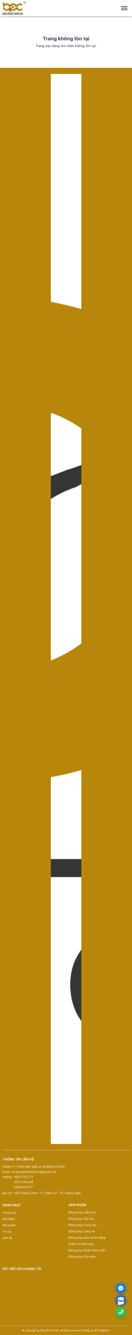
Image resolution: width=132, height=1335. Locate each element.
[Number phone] (120, 1312)
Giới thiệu (8, 1219)
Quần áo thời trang (81, 1244)
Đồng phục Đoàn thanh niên (87, 1250)
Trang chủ (9, 1212)
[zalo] (121, 1301)
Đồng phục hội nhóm (82, 1256)
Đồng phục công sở (82, 1231)
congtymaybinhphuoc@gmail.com (33, 1171)
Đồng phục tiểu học (82, 1218)
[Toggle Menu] (124, 8)
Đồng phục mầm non (82, 1212)
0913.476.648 (23, 1182)
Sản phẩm (9, 1225)
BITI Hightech (102, 1330)
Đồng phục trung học (83, 1225)
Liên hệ (7, 1237)
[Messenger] (120, 1288)
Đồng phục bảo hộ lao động (87, 1237)
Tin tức (7, 1231)
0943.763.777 (23, 1177)
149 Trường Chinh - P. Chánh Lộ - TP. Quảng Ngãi (47, 1193)
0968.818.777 (23, 1187)
